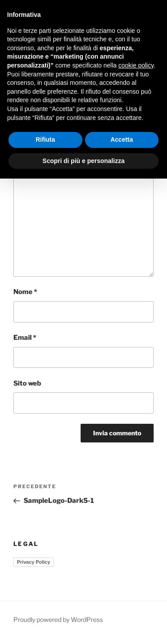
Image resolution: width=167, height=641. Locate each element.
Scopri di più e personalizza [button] (83, 160)
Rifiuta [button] (45, 139)
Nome (25, 292)
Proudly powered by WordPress (58, 619)
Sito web (27, 383)
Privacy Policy (33, 562)
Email (24, 338)
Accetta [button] (121, 139)
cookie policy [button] (136, 65)
